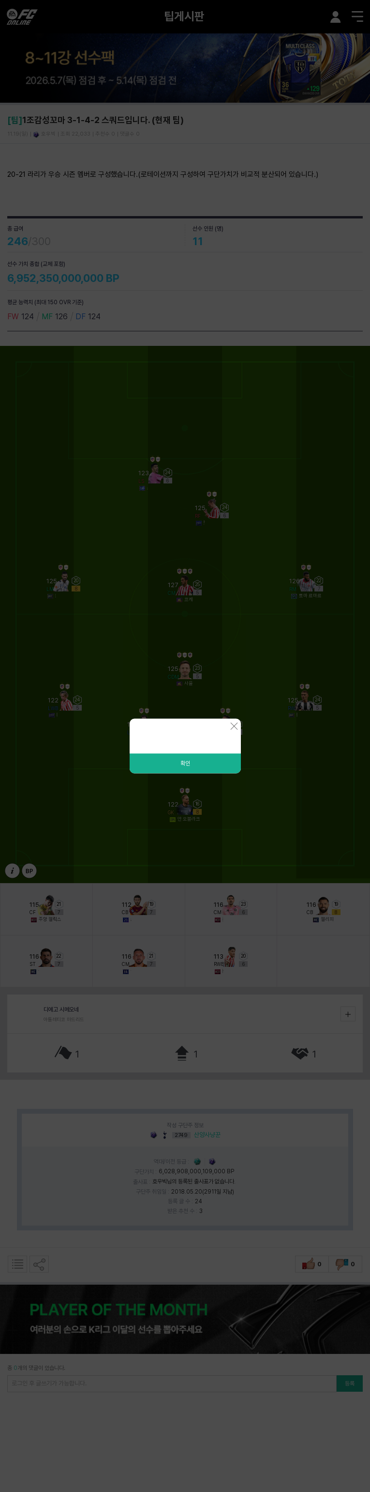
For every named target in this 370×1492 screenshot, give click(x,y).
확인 (185, 763)
